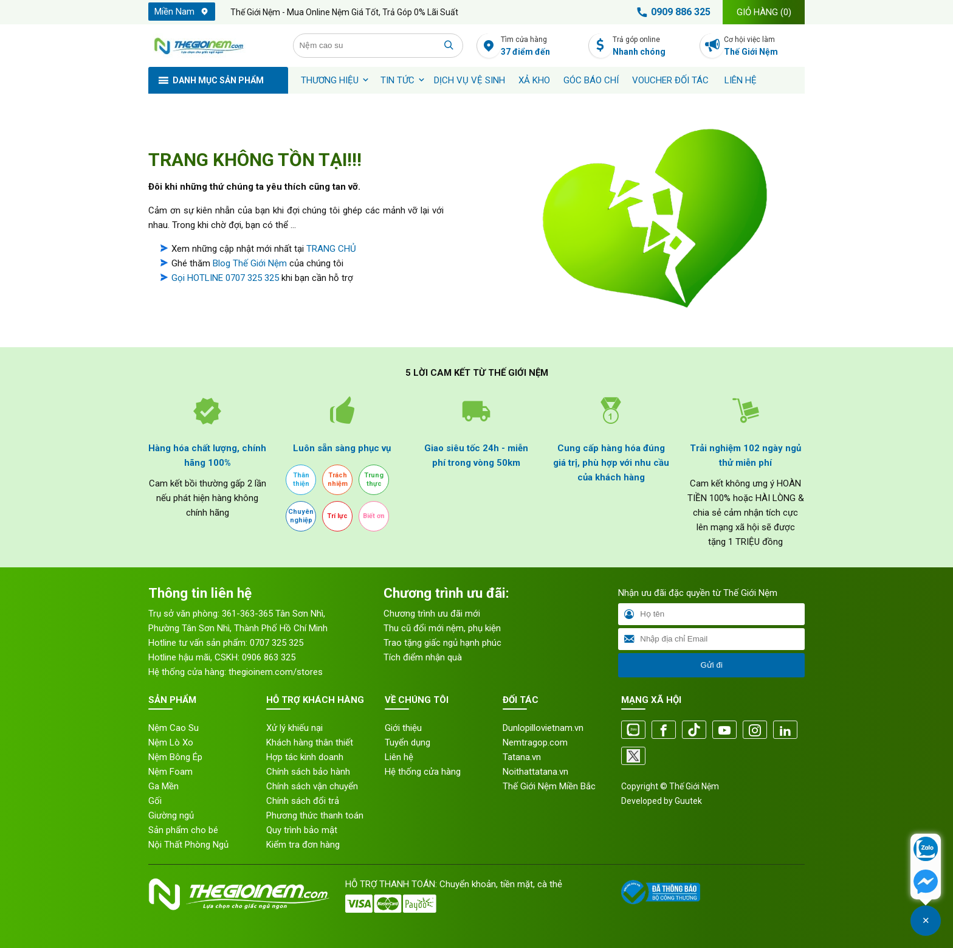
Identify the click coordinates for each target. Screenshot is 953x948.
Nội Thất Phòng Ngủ (188, 844)
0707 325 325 (276, 642)
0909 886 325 (671, 12)
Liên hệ (740, 80)
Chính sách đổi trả (302, 800)
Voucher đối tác (670, 80)
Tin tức (397, 80)
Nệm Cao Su (173, 727)
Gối (155, 800)
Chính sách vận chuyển (312, 786)
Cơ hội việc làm (764, 46)
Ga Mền (163, 786)
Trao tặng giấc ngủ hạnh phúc (442, 642)
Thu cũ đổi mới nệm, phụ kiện (442, 628)
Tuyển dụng (407, 742)
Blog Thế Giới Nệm (250, 263)
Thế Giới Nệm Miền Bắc (549, 786)
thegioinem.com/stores (276, 671)
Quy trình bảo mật (301, 830)
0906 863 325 (268, 657)
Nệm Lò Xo (170, 742)
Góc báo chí (591, 80)
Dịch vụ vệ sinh (469, 80)
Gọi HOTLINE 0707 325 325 (225, 277)
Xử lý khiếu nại (294, 727)
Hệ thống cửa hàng (423, 771)
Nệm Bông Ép (175, 757)
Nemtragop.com (535, 742)
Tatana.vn (522, 757)
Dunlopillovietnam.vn (543, 727)
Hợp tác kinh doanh (304, 757)
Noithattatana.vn (535, 771)
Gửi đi (711, 664)
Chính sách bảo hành (308, 771)
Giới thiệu (403, 727)
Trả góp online (653, 46)
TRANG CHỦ (331, 248)
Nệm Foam (170, 771)
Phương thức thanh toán (314, 815)
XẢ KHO (534, 80)
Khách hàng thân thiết (309, 742)
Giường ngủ (171, 815)
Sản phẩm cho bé (183, 830)
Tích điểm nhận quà (423, 657)
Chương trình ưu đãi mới (432, 613)
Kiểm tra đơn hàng (303, 844)
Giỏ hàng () (764, 12)
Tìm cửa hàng (541, 46)
